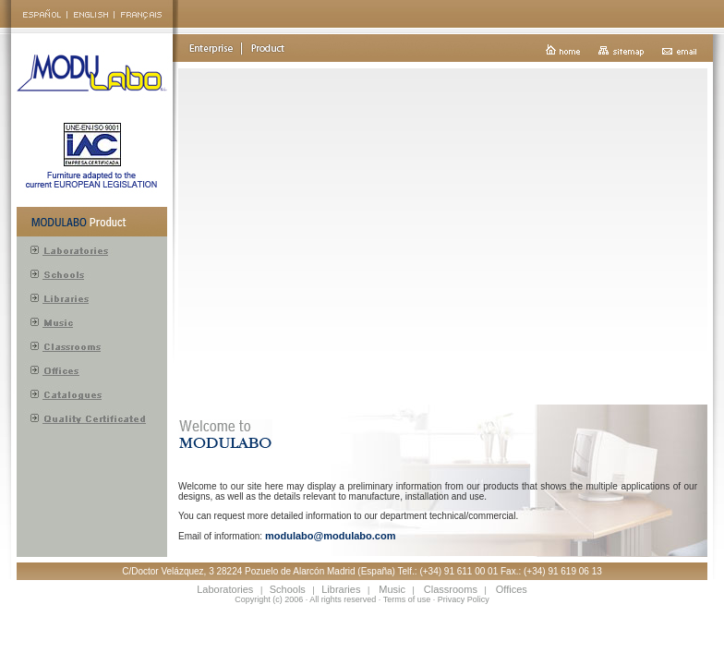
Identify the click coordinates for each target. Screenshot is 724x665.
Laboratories (225, 589)
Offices (511, 589)
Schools (288, 589)
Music (392, 589)
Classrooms (450, 589)
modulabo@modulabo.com (330, 535)
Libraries (340, 589)
